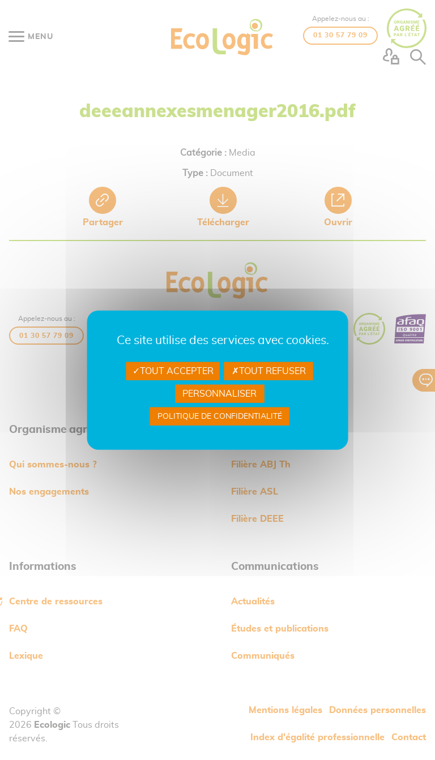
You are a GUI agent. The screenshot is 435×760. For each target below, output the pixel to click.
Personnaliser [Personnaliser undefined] (219, 393)
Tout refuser (269, 370)
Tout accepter (173, 370)
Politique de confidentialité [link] (219, 416)
